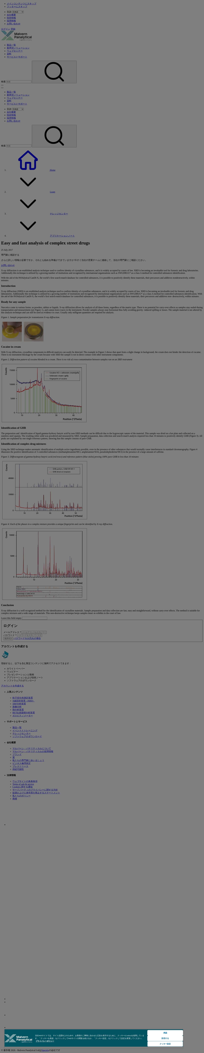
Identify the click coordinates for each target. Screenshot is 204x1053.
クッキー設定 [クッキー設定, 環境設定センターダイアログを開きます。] (165, 1044)
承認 (165, 1033)
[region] (94, 1038)
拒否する (165, 1038)
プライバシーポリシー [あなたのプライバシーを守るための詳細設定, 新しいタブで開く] (45, 1041)
